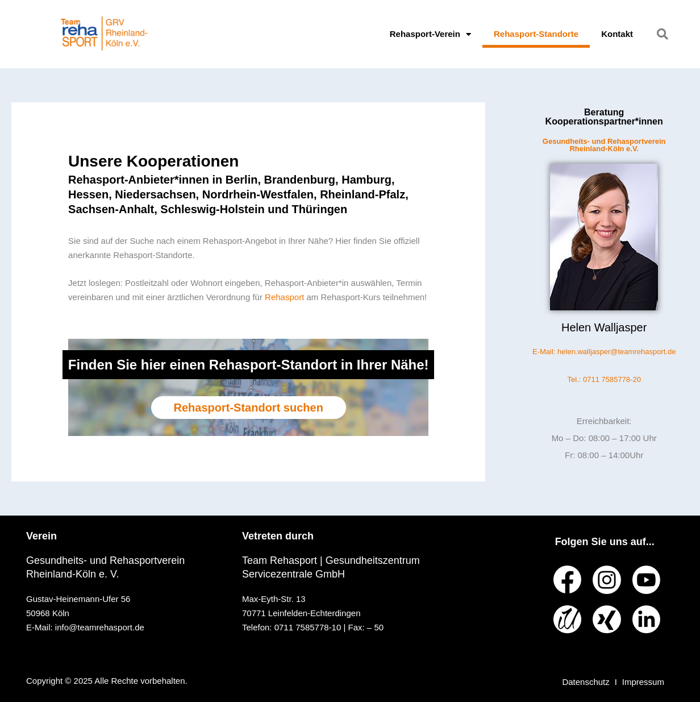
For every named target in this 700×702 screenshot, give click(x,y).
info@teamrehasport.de (99, 627)
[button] (662, 34)
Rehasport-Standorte (536, 34)
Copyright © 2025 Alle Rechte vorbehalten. (107, 681)
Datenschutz (585, 682)
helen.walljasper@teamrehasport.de (616, 351)
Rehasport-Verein (430, 34)
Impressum (643, 682)
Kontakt (617, 34)
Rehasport (285, 297)
